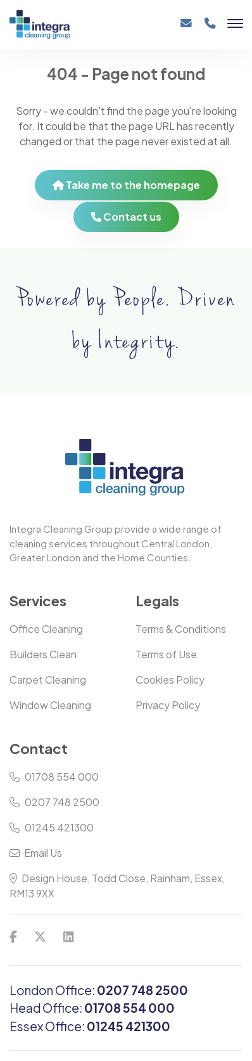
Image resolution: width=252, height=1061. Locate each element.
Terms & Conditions (180, 628)
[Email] (186, 28)
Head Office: (92, 1007)
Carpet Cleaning (47, 679)
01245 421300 (51, 827)
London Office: (98, 990)
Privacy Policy (167, 705)
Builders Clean (43, 654)
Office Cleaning (46, 628)
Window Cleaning (50, 705)
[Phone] (210, 28)
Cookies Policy (170, 679)
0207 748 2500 (54, 802)
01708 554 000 (54, 776)
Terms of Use (166, 654)
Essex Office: (89, 1026)
